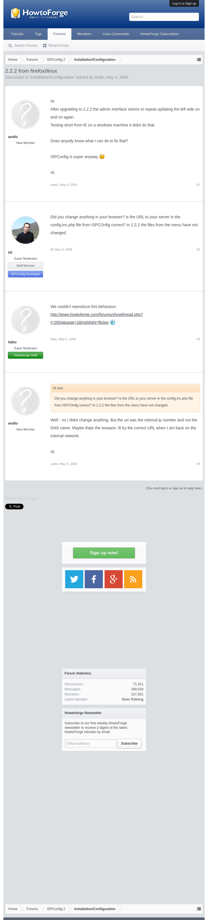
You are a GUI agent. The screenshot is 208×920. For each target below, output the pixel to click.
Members (84, 34)
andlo (13, 137)
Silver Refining (132, 699)
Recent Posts (58, 46)
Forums (59, 34)
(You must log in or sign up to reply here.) (174, 488)
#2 (198, 249)
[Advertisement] (104, 789)
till (10, 252)
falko (12, 342)
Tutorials (17, 34)
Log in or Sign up (184, 3)
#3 (198, 339)
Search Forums (25, 46)
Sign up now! (104, 552)
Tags (38, 34)
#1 (198, 184)
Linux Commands (116, 34)
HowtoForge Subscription (160, 34)
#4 (198, 464)
